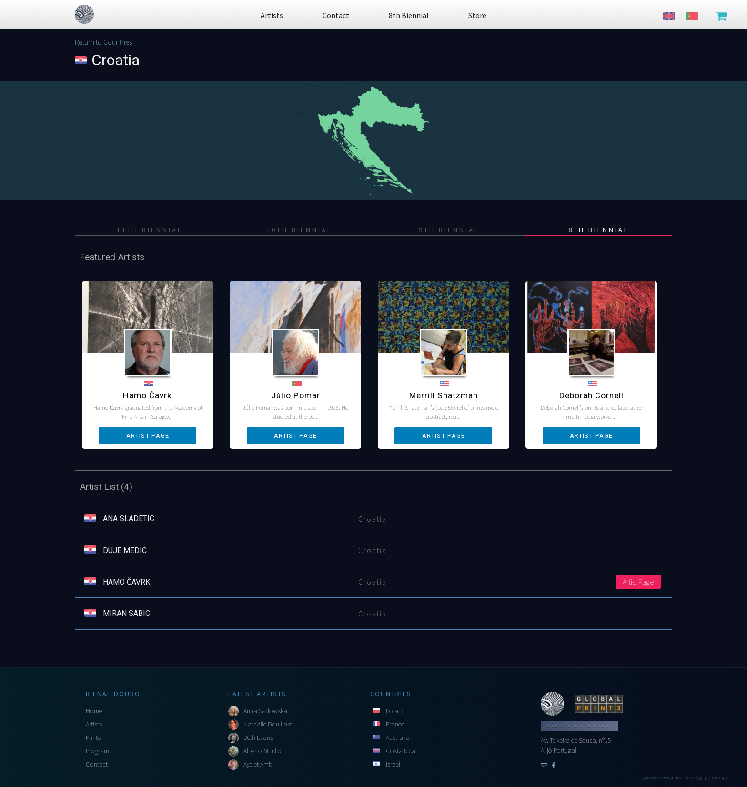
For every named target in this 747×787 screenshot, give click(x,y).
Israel (393, 764)
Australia (398, 737)
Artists (94, 724)
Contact (97, 764)
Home (94, 710)
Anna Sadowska (265, 710)
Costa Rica (400, 751)
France (395, 724)
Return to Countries (103, 42)
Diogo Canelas (707, 779)
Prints (93, 737)
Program (97, 751)
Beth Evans (258, 737)
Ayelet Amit (257, 764)
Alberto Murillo (262, 751)
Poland (395, 710)
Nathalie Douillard (268, 724)
